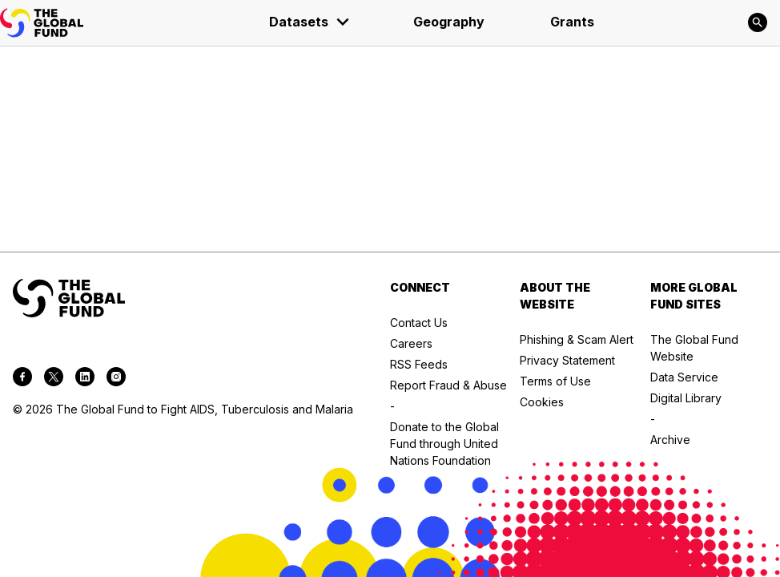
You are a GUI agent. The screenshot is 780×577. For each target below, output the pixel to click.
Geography (448, 22)
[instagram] (116, 379)
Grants (572, 22)
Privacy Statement (567, 360)
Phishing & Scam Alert (576, 339)
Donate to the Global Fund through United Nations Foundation (444, 443)
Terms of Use (555, 381)
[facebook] (22, 379)
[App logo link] (41, 23)
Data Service (684, 377)
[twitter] (53, 379)
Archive (670, 439)
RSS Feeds (419, 364)
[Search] (757, 22)
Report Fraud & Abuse (448, 385)
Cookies (542, 402)
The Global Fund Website (694, 348)
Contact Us (419, 322)
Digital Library (686, 398)
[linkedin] (84, 379)
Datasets (310, 22)
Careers (411, 343)
